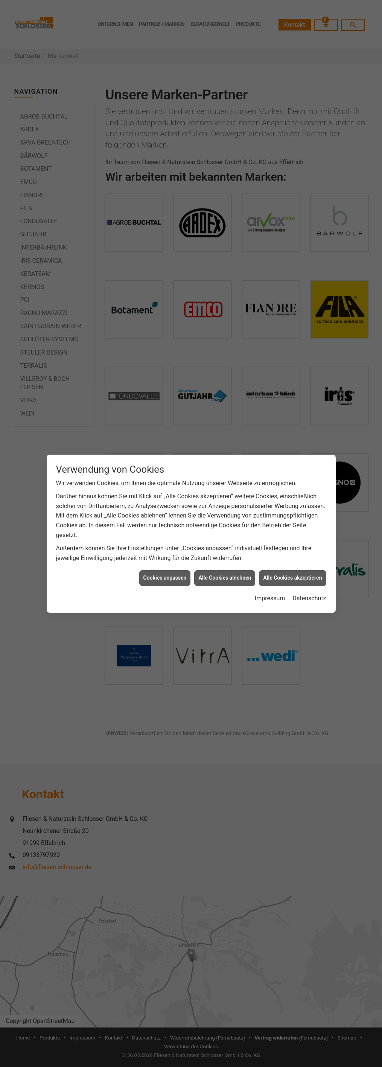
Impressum (270, 598)
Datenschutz (309, 598)
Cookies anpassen (165, 578)
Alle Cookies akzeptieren (292, 578)
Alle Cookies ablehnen (224, 578)
